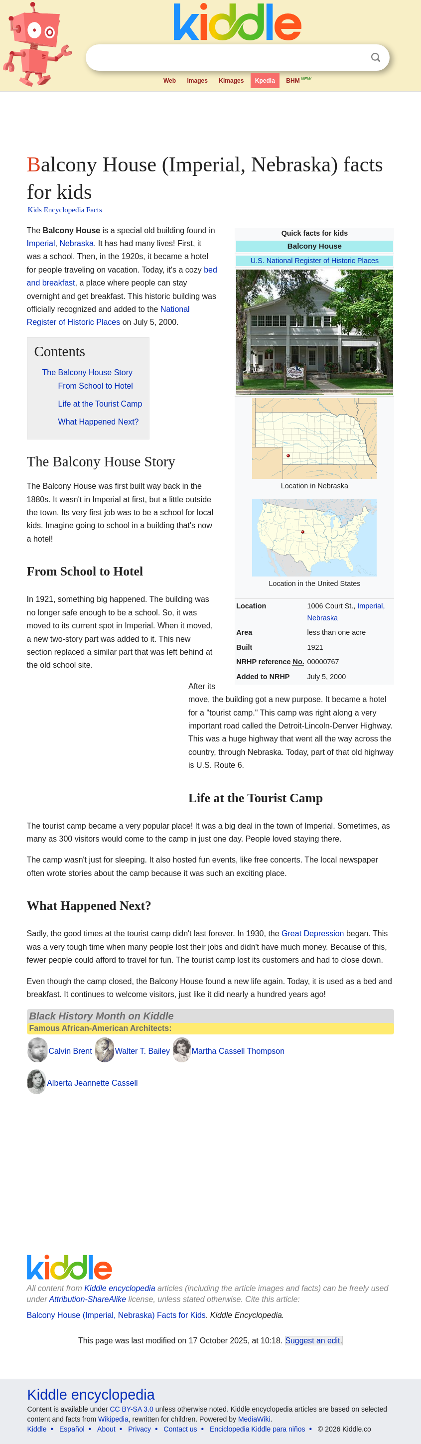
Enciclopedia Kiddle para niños (257, 1429)
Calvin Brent (70, 1051)
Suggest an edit (312, 1340)
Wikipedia (113, 1419)
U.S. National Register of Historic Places (315, 261)
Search (376, 57)
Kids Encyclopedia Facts (65, 210)
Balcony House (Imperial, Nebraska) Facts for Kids (116, 1315)
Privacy (139, 1429)
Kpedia (265, 80)
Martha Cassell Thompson (238, 1051)
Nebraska (76, 243)
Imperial (41, 243)
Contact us (180, 1429)
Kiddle (37, 1429)
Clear (355, 57)
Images (197, 80)
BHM (299, 79)
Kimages (231, 80)
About (106, 1429)
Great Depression (312, 933)
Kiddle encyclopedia (119, 1288)
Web (169, 80)
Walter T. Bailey (142, 1051)
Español (72, 1429)
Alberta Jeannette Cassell (92, 1083)
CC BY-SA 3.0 (131, 1409)
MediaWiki (254, 1419)
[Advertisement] (211, 119)
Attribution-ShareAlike (87, 1299)
